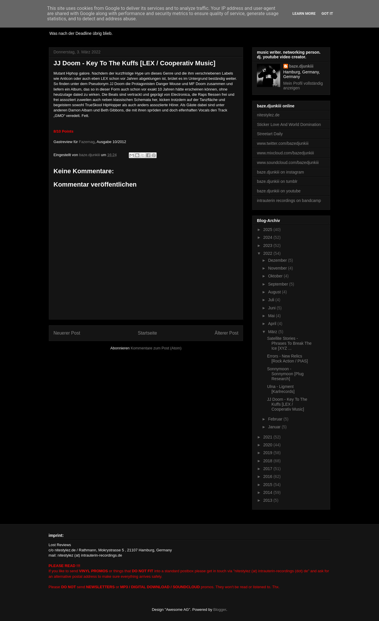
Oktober (276, 276)
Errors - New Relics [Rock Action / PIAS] (287, 358)
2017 (268, 468)
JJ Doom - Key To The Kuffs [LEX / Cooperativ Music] (287, 404)
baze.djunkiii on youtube (279, 191)
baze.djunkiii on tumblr (277, 181)
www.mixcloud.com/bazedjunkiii (285, 153)
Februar (275, 419)
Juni (272, 308)
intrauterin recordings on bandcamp (289, 200)
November (278, 268)
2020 (268, 445)
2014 (268, 492)
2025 (268, 229)
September (278, 284)
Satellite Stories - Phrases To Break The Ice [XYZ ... (289, 343)
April (272, 323)
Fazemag (86, 142)
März (273, 331)
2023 (268, 245)
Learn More (304, 13)
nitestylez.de (268, 115)
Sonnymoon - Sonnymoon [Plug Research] (285, 374)
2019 (268, 452)
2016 (268, 476)
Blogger (219, 609)
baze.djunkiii (301, 66)
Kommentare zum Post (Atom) (156, 348)
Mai (272, 315)
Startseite (147, 333)
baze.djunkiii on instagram (280, 172)
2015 (268, 484)
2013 (268, 500)
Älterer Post (226, 333)
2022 (268, 253)
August (275, 292)
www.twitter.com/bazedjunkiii (282, 143)
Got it (327, 13)
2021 (268, 437)
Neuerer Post (66, 333)
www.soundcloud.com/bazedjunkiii (288, 162)
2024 (268, 237)
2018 (268, 460)
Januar (275, 427)
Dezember (278, 260)
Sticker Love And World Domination (289, 124)
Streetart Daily (270, 133)
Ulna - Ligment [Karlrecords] (280, 389)
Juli (271, 299)
